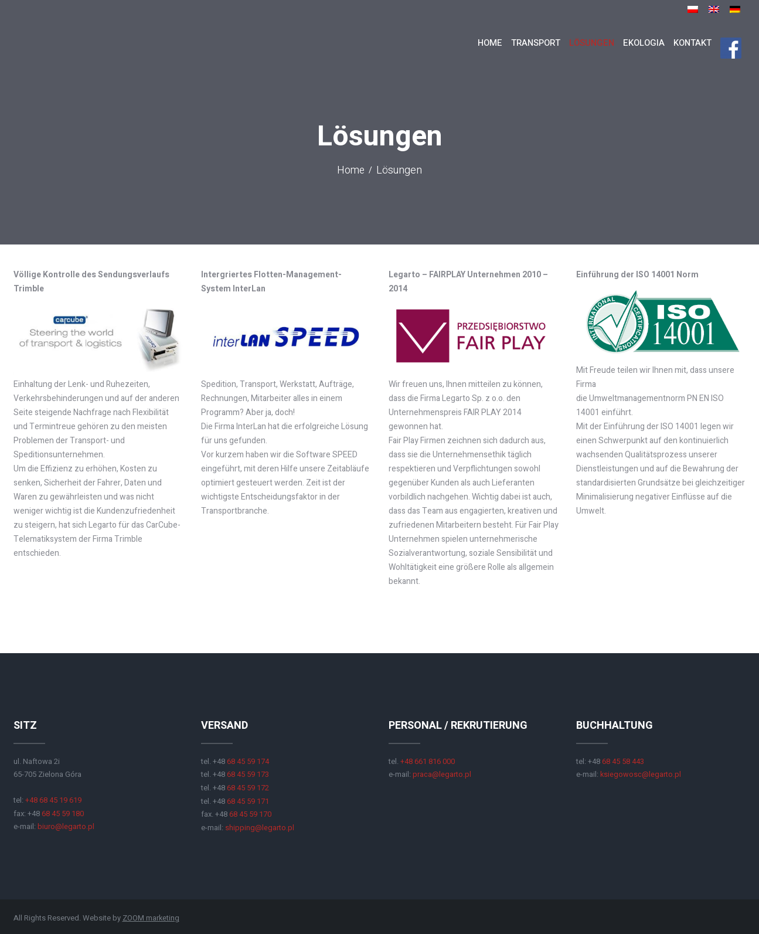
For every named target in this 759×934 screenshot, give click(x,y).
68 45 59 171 (248, 800)
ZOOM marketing (151, 916)
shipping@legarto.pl (259, 825)
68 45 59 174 (248, 761)
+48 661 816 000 (427, 761)
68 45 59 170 (250, 812)
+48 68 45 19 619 (53, 800)
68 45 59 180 (63, 812)
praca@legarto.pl (442, 774)
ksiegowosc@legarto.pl (641, 774)
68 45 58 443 (623, 761)
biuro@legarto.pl (66, 825)
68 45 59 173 (247, 774)
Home (351, 171)
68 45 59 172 (248, 787)
